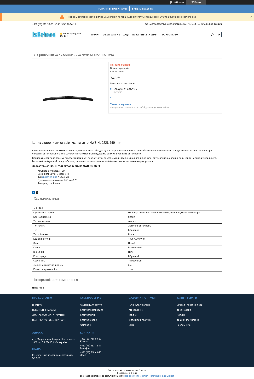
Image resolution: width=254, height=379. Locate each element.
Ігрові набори (184, 310)
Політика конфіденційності (162, 376)
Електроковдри (88, 320)
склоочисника (49, 177)
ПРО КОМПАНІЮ (169, 35)
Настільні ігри (184, 325)
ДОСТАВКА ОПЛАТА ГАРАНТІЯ (48, 315)
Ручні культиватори (139, 305)
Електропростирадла (91, 310)
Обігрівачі (85, 325)
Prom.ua (142, 370)
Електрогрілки (88, 315)
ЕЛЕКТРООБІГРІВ (111, 35)
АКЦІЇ (126, 35)
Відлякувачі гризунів (140, 320)
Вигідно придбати (142, 8)
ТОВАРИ (95, 35)
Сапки (132, 325)
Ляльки (181, 315)
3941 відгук (178, 2)
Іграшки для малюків (188, 320)
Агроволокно (136, 310)
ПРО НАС (37, 305)
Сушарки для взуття (91, 305)
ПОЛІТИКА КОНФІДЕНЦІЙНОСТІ (48, 320)
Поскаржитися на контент (136, 376)
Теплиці (133, 315)
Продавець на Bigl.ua (127, 373)
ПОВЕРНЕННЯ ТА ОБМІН (144, 35)
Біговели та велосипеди (189, 305)
